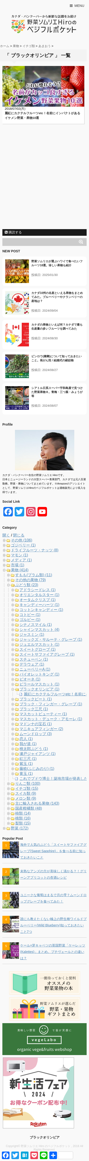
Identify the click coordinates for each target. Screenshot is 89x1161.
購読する (13, 232)
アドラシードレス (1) (37, 590)
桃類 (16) (23, 818)
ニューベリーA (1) (34, 669)
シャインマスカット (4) (39, 630)
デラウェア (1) (31, 664)
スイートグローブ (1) (37, 649)
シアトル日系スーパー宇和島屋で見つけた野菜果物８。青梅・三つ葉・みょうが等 (57, 392)
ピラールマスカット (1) (39, 684)
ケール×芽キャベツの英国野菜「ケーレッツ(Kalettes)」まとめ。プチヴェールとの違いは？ (52, 951)
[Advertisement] (44, 182)
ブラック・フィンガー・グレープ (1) (50, 704)
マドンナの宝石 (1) (35, 724)
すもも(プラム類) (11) (33, 575)
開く (6, 535)
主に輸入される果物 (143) (37, 803)
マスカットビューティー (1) (43, 714)
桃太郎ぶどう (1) (33, 749)
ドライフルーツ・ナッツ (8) (34, 550)
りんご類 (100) (27, 783)
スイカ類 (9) (25, 793)
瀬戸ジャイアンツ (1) (37, 754)
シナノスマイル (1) (35, 625)
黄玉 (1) (26, 774)
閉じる (18, 535)
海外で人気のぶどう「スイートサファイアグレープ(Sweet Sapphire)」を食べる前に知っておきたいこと (53, 851)
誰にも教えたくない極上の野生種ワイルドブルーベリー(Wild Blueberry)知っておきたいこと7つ (53, 925)
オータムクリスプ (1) (37, 600)
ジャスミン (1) (31, 635)
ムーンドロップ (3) (35, 734)
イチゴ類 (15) (26, 788)
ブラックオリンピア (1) (39, 689)
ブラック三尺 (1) (33, 709)
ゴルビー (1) (29, 620)
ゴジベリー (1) (23, 545)
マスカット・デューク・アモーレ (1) (50, 719)
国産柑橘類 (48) (28, 808)
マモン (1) (19, 555)
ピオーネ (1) (29, 679)
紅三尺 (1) (28, 759)
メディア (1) (21, 560)
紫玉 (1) (26, 764)
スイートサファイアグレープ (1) (47, 654)
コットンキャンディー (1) (41, 610)
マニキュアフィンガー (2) (41, 729)
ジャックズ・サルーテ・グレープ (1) (50, 639)
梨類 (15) (23, 823)
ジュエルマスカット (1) (39, 644)
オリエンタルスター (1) (39, 595)
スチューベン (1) (33, 659)
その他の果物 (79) (30, 580)
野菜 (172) (19, 828)
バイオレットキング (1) (39, 674)
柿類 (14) (23, 813)
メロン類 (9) (25, 798)
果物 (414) (19, 570)
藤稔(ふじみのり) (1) (36, 769)
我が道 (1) (28, 744)
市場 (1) (17, 565)
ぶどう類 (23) (26, 585)
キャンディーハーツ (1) (39, 605)
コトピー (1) (29, 615)
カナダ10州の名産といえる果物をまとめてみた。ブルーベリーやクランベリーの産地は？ (57, 297)
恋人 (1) (26, 739)
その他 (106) (21, 540)
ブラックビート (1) (35, 699)
